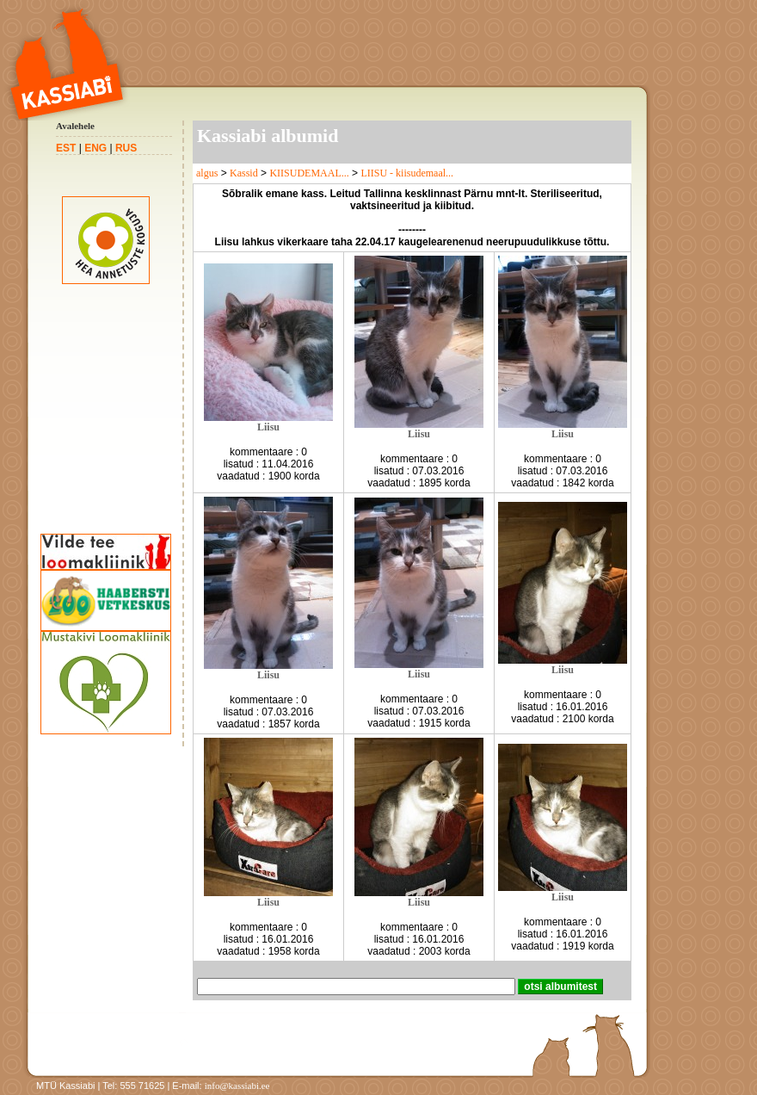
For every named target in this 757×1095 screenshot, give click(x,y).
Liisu (268, 427)
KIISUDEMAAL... (308, 173)
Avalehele (75, 126)
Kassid (244, 173)
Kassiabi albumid (267, 135)
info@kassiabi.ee (237, 1085)
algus (207, 173)
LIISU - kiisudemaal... (406, 173)
